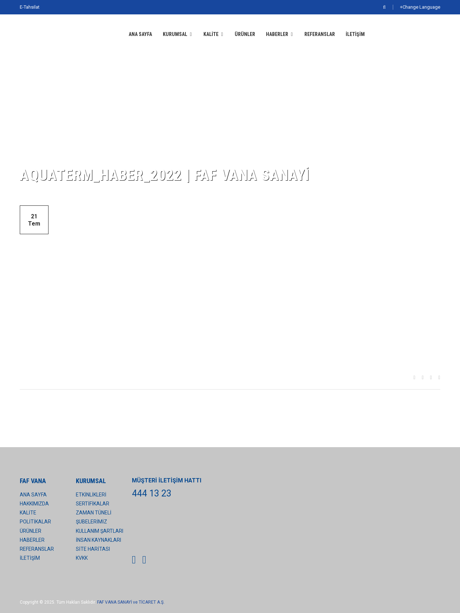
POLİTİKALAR (35, 522)
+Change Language (420, 7)
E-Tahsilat (30, 7)
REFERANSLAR (319, 34)
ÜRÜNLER (245, 34)
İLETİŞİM (355, 34)
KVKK (82, 558)
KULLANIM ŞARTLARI (99, 531)
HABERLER (277, 34)
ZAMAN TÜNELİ (93, 513)
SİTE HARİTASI (93, 549)
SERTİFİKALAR (92, 504)
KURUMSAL (175, 34)
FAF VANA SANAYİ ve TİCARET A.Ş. (131, 602)
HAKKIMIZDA (34, 504)
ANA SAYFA (140, 34)
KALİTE (210, 34)
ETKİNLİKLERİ (91, 495)
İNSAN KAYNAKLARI (98, 540)
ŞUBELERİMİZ (91, 522)
